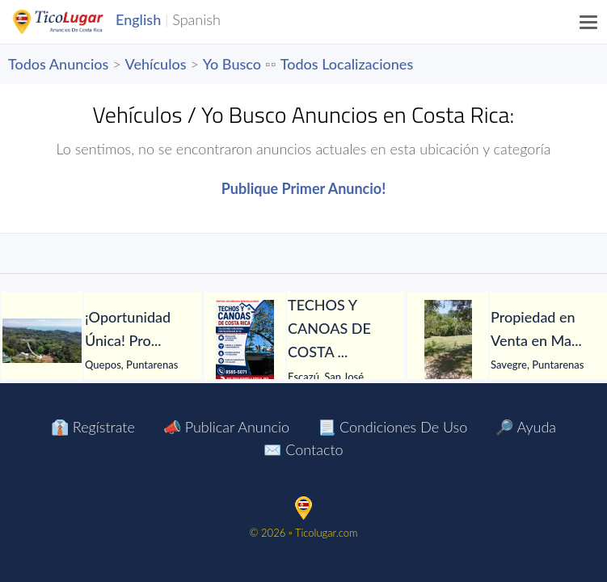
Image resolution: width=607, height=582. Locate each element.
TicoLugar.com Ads (75, 22)
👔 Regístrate (93, 427)
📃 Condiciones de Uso (392, 427)
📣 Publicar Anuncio (226, 427)
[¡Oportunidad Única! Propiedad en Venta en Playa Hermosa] (42, 340)
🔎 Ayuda (525, 427)
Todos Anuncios (58, 64)
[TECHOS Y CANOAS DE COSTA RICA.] (245, 340)
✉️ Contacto (303, 449)
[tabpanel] (101, 340)
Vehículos (156, 64)
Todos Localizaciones (346, 64)
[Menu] (589, 22)
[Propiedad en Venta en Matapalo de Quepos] (447, 340)
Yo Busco (232, 64)
